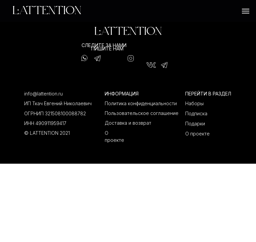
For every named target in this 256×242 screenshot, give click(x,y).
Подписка (196, 113)
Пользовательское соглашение (141, 113)
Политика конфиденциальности (141, 103)
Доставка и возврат (128, 123)
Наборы (194, 103)
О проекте (197, 133)
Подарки (195, 123)
